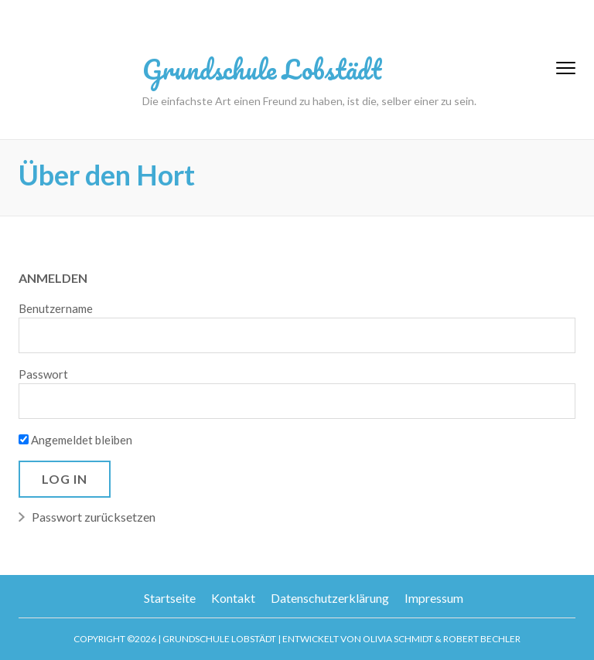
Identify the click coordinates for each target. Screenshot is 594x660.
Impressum (434, 597)
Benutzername (56, 308)
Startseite (170, 597)
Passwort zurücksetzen (93, 516)
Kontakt (233, 597)
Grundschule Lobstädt (261, 68)
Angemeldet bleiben (75, 440)
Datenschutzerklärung (330, 597)
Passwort (43, 374)
